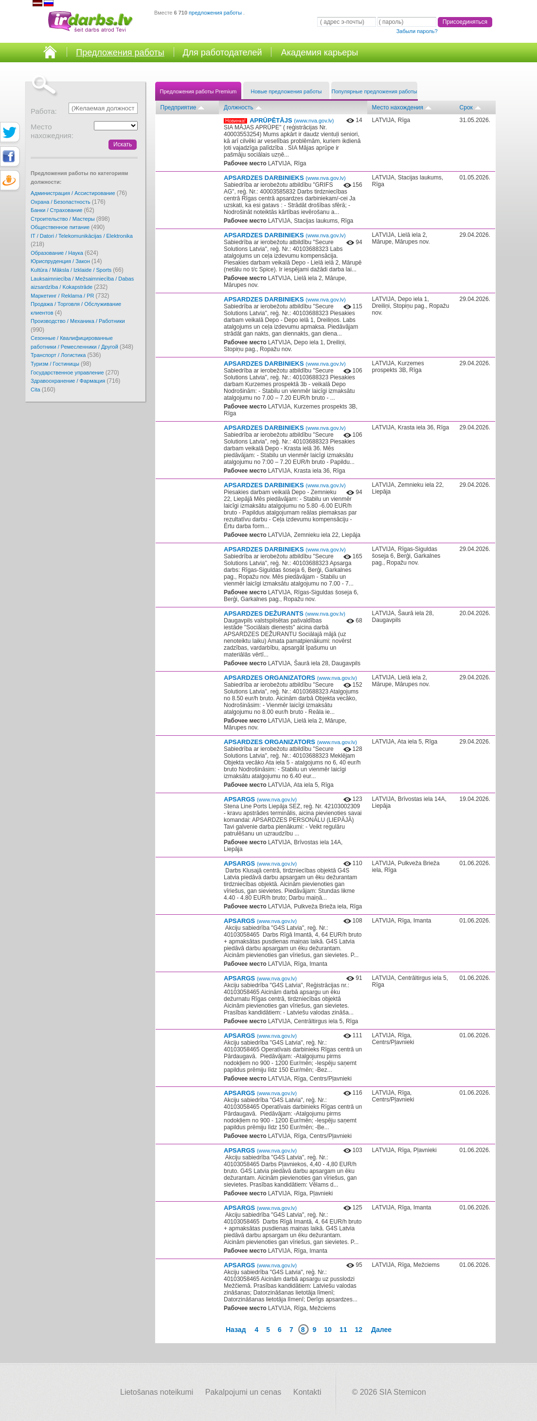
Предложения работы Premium (198, 91)
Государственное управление (75, 372)
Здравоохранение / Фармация (75, 380)
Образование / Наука (64, 252)
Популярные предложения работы (374, 91)
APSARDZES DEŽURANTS (284, 613)
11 (343, 1329)
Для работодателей (222, 52)
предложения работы (216, 13)
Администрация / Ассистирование (79, 193)
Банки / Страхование (62, 210)
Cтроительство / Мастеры (70, 218)
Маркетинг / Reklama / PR (70, 295)
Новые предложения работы (286, 91)
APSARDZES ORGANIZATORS (290, 677)
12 (358, 1329)
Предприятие (179, 107)
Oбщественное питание (68, 227)
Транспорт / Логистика (66, 355)
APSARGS (260, 799)
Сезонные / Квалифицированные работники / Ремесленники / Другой (82, 342)
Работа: (44, 111)
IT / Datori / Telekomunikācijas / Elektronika (82, 240)
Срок (466, 107)
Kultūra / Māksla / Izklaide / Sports (77, 269)
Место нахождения (397, 107)
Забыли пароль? (417, 31)
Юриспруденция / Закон (66, 261)
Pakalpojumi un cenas (243, 1392)
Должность (238, 107)
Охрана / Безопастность (68, 201)
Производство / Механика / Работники (78, 325)
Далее (381, 1329)
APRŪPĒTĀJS (292, 120)
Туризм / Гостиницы (61, 363)
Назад (236, 1329)
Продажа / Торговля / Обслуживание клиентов (76, 308)
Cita (43, 389)
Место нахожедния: (52, 131)
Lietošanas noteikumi (156, 1392)
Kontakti (307, 1392)
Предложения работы (120, 52)
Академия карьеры (319, 52)
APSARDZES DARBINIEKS (285, 177)
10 (328, 1329)
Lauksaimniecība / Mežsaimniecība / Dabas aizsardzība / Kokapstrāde (82, 283)
